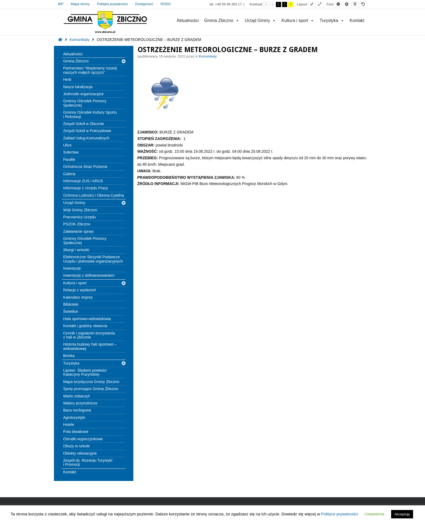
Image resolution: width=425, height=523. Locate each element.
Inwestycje (72, 268)
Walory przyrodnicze (80, 403)
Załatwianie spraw (78, 231)
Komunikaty (79, 39)
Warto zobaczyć (76, 396)
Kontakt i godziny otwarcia (85, 326)
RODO (165, 4)
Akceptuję (402, 514)
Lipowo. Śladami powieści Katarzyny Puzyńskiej (85, 372)
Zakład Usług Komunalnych (86, 138)
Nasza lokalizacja (77, 87)
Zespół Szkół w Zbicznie (83, 124)
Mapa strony (80, 4)
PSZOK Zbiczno (76, 224)
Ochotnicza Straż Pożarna (85, 166)
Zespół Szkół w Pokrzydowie (87, 131)
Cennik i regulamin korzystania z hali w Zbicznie (89, 335)
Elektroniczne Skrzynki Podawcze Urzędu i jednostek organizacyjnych (93, 259)
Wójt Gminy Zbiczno (80, 210)
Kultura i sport (297, 20)
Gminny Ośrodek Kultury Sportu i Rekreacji (90, 114)
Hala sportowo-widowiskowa (87, 319)
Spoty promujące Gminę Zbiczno (90, 389)
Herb (67, 79)
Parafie (69, 159)
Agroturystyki (74, 417)
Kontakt (357, 20)
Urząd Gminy (260, 20)
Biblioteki (70, 304)
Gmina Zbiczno (221, 20)
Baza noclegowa (77, 410)
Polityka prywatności (112, 4)
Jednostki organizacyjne (83, 94)
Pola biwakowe (75, 431)
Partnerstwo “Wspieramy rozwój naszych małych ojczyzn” (90, 70)
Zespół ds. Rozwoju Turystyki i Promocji (87, 462)
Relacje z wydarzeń (79, 290)
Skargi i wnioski (76, 250)
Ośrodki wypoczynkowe (83, 439)
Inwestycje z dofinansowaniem (88, 275)
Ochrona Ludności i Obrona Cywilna (93, 195)
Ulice (67, 145)
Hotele (68, 424)
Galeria (69, 174)
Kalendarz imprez (78, 297)
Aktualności (187, 20)
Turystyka (332, 20)
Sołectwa (71, 152)
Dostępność (144, 4)
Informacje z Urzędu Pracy (85, 188)
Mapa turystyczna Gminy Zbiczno (91, 382)
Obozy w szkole (76, 446)
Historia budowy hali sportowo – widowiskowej (90, 346)
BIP (60, 4)
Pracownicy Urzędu (79, 217)
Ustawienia (374, 514)
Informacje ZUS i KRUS (83, 181)
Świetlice (70, 311)
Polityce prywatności (339, 514)
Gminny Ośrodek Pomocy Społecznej (85, 103)
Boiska (69, 355)
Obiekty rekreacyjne (80, 453)
